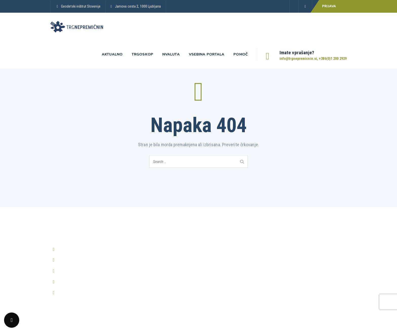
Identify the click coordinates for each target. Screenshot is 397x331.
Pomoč (240, 54)
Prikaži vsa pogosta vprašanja (302, 238)
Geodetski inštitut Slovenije (81, 6)
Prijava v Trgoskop (141, 238)
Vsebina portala (207, 54)
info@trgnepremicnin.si (76, 260)
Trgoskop (142, 54)
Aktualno (112, 54)
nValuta (171, 54)
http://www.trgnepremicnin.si (81, 281)
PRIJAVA (329, 6)
